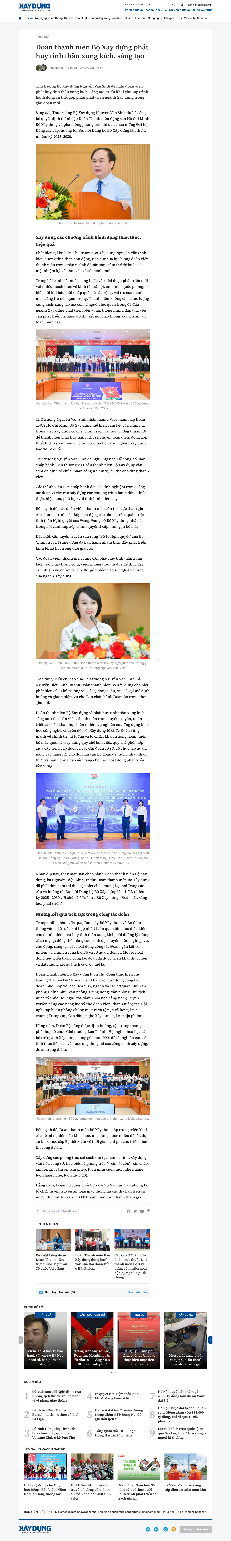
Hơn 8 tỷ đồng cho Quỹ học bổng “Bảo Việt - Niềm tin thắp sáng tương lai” (45, 1489)
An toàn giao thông (177, 10)
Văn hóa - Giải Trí (92, 1314)
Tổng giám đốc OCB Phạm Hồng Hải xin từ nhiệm (116, 1433)
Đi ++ (179, 18)
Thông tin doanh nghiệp (44, 1449)
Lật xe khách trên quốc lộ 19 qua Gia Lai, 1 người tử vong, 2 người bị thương (182, 1433)
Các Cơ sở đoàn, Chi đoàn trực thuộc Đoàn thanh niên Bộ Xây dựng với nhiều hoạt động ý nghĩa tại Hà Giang (132, 1266)
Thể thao (140, 18)
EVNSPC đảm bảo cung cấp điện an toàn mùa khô (185, 1487)
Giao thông (55, 18)
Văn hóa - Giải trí (122, 18)
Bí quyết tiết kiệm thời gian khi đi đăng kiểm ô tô (117, 1396)
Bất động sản (154, 10)
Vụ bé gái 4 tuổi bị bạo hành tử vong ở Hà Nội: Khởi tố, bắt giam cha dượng (45, 1357)
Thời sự (28, 18)
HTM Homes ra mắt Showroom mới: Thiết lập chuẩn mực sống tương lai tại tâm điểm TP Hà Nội (112, 1512)
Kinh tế (69, 18)
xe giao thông (134, 10)
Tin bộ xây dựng (202, 10)
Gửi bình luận (137, 1292)
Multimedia (200, 18)
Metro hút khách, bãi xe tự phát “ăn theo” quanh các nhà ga (186, 1359)
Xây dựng (40, 18)
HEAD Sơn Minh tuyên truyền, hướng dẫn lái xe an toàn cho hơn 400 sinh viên (91, 1492)
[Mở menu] (210, 18)
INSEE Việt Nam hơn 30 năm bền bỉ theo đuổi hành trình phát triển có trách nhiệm (137, 1492)
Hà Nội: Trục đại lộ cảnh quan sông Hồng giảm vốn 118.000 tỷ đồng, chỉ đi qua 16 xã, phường (182, 1414)
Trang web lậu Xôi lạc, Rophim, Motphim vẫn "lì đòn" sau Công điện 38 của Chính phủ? (92, 1357)
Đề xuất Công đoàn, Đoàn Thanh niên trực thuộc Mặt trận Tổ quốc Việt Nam (51, 1262)
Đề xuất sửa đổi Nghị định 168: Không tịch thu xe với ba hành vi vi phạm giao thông (56, 1396)
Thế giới (169, 18)
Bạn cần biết (34, 1512)
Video (188, 18)
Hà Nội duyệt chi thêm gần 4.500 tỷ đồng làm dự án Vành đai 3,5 (181, 1396)
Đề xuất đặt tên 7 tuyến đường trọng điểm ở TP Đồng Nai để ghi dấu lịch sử (119, 1414)
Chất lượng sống (99, 18)
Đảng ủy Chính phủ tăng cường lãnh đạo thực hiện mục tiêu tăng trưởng (138, 1357)
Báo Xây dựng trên (60, 1211)
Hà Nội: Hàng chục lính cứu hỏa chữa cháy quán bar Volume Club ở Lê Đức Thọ (54, 1433)
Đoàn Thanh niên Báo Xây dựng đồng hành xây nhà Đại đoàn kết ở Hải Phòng (92, 1262)
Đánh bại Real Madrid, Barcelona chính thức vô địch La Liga (56, 1414)
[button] (111, 1372)
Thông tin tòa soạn (196, 1529)
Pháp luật (81, 18)
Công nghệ (155, 18)
